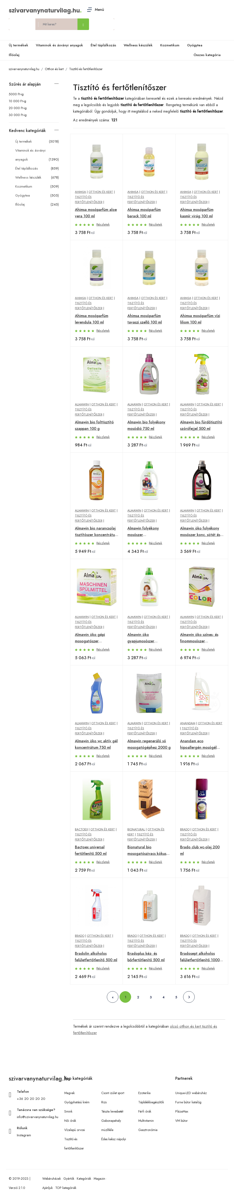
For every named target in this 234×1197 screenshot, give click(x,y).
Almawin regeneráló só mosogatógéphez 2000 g (149, 744)
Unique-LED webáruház (191, 1093)
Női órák (70, 1120)
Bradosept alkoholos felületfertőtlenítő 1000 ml (200, 957)
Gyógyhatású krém (76, 1102)
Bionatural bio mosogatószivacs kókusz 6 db (147, 850)
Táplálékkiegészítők (151, 1102)
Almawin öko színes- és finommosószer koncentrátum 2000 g (199, 638)
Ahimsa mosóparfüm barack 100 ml (144, 213)
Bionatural (136, 829)
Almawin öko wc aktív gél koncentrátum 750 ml (96, 744)
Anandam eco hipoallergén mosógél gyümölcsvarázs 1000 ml (200, 744)
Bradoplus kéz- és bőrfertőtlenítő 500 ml (146, 957)
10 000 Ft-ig (17, 101)
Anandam (187, 723)
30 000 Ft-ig (18, 115)
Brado (185, 829)
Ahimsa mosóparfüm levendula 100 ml (91, 319)
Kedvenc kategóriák (27, 131)
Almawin (82, 404)
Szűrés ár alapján (25, 84)
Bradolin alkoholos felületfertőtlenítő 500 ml (96, 957)
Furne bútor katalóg (188, 1102)
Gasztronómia (147, 1130)
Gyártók (68, 1178)
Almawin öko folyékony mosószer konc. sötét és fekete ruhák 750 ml (200, 532)
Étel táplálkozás (103, 45)
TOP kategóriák (65, 1187)
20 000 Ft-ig (18, 108)
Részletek (103, 224)
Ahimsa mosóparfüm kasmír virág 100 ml (196, 213)
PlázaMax (181, 1111)
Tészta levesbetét (112, 1111)
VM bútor (181, 1120)
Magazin (99, 1178)
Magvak (69, 1093)
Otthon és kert (54, 69)
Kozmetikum (169, 45)
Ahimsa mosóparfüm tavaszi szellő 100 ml (144, 319)
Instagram (24, 1135)
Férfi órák (144, 1111)
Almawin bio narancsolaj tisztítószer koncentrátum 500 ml (96, 532)
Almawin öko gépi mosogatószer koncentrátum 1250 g (93, 638)
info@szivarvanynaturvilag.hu (37, 1116)
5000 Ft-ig (16, 94)
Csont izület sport (112, 1093)
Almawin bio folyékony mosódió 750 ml (146, 425)
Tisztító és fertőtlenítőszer (86, 69)
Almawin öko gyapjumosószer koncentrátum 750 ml (145, 638)
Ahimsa (80, 192)
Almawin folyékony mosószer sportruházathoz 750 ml (147, 532)
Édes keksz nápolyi (113, 1139)
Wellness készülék (138, 45)
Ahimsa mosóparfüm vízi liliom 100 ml (200, 319)
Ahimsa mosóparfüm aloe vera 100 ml (96, 213)
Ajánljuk (47, 1187)
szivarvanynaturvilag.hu (44, 10)
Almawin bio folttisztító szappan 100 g (94, 425)
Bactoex (81, 829)
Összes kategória (206, 55)
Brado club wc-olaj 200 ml (200, 850)
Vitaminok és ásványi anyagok (59, 45)
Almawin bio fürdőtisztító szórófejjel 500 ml (201, 425)
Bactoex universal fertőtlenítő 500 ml (91, 850)
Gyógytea (194, 45)
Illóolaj (14, 54)
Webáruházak (51, 1178)
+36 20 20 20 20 (31, 1098)
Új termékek (18, 45)
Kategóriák (84, 1178)
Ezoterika (144, 1093)
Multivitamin (146, 1120)
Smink (68, 1111)
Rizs (104, 1102)
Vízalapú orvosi (74, 1130)
